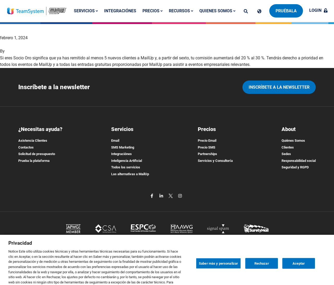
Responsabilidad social (299, 161)
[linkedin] (161, 195)
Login (318, 10)
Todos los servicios (125, 167)
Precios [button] (152, 10)
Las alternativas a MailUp (130, 174)
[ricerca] (245, 11)
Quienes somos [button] (217, 10)
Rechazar (261, 270)
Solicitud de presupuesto (36, 154)
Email (115, 140)
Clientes (288, 147)
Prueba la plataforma (34, 161)
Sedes (286, 154)
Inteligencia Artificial (126, 161)
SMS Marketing (122, 147)
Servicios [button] (86, 10)
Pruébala (286, 10)
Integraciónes (120, 10)
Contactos (26, 147)
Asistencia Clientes (32, 140)
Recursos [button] (181, 10)
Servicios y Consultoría (215, 161)
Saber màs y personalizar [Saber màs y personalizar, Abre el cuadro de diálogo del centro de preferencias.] (218, 270)
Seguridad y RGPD (295, 167)
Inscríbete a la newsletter (279, 87)
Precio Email (207, 140)
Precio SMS (206, 147)
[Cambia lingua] (259, 11)
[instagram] (180, 195)
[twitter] (171, 195)
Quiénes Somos (293, 140)
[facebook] (152, 195)
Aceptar (299, 270)
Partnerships (207, 154)
